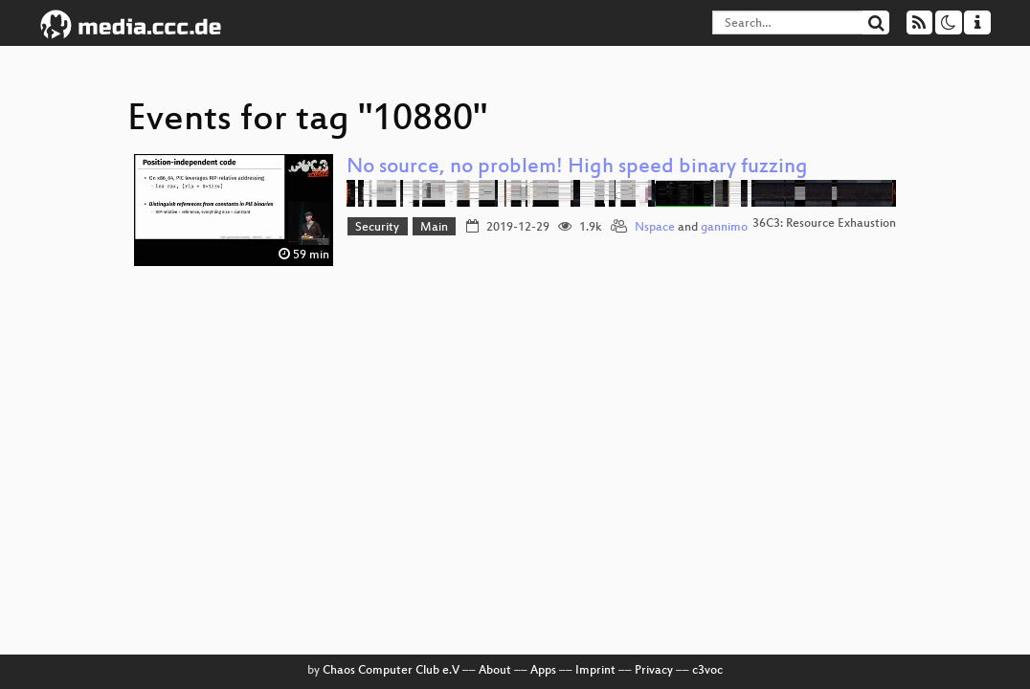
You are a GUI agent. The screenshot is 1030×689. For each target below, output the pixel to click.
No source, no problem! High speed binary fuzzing (577, 168)
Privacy (654, 671)
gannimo (724, 227)
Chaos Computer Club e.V (391, 671)
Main (434, 227)
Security (377, 227)
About (495, 671)
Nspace (655, 227)
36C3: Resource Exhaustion (824, 224)
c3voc (707, 671)
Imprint (595, 671)
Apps (543, 671)
